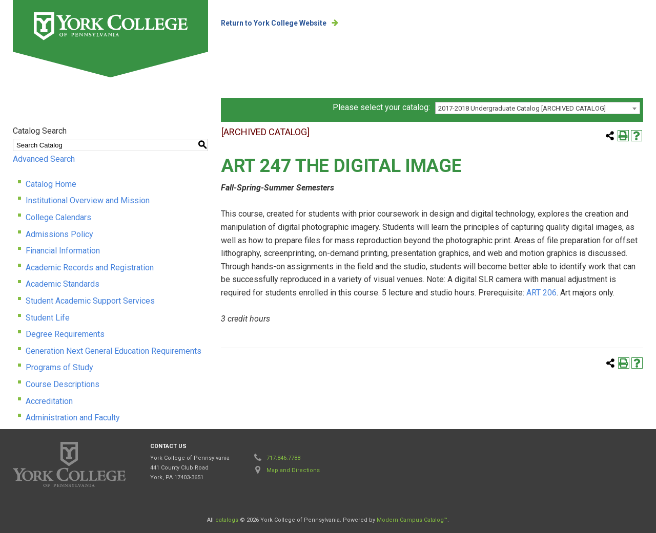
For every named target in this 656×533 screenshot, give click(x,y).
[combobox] (537, 108)
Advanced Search (44, 159)
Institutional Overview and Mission (88, 200)
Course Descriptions (62, 384)
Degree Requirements (65, 334)
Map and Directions (293, 470)
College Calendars (58, 217)
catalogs (226, 520)
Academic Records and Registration (90, 267)
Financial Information (63, 250)
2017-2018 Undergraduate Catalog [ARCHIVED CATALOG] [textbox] (522, 108)
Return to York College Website (273, 23)
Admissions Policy (59, 234)
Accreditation (49, 401)
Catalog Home (51, 184)
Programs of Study (59, 367)
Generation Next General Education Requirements (113, 351)
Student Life (48, 318)
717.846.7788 (283, 458)
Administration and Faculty (73, 417)
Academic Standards (62, 284)
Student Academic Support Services (90, 301)
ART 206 (541, 292)
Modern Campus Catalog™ (412, 520)
